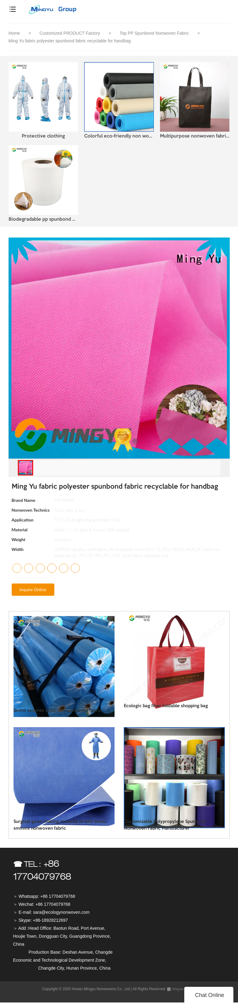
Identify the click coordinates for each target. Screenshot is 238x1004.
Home (14, 33)
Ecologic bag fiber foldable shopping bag (162, 708)
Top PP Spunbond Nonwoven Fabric (154, 33)
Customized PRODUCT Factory (70, 33)
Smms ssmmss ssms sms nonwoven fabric (54, 712)
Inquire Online (33, 591)
